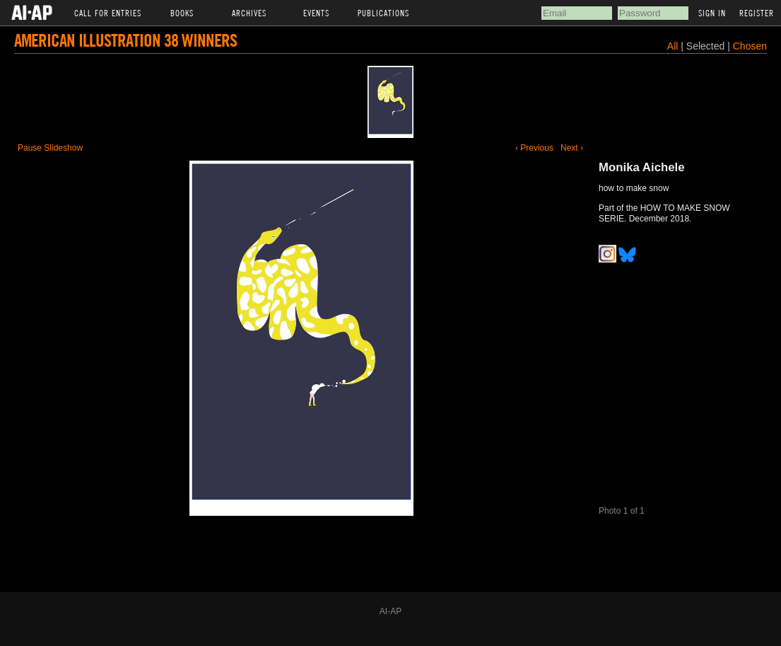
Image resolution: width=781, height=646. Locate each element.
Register (756, 12)
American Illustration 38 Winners (125, 40)
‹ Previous (534, 148)
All (673, 46)
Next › (571, 148)
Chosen (750, 46)
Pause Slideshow (50, 148)
